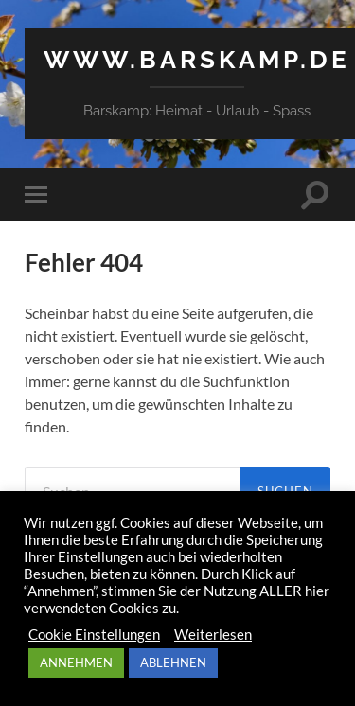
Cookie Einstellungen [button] (94, 635)
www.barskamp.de (197, 59)
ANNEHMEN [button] (76, 662)
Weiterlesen (213, 635)
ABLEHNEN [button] (173, 662)
